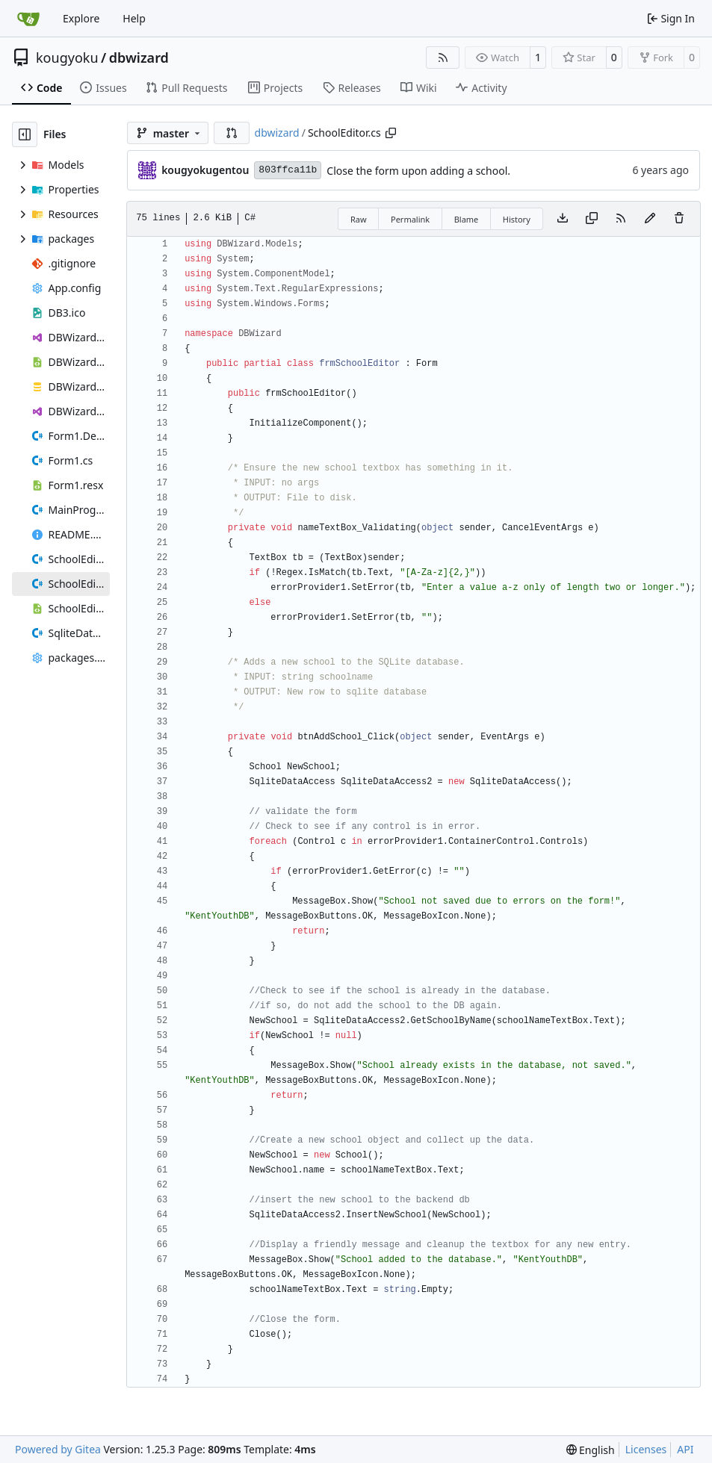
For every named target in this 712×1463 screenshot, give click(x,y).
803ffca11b (288, 170)
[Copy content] (592, 219)
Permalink (410, 219)
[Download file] (563, 219)
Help (134, 18)
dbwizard (139, 57)
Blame (466, 219)
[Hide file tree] (24, 134)
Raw (358, 219)
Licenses (646, 1449)
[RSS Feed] (443, 57)
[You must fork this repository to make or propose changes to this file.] (650, 219)
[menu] (590, 1450)
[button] (232, 133)
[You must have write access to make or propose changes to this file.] (679, 219)
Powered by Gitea (58, 1449)
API (685, 1449)
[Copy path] (391, 133)
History (516, 219)
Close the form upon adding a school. (418, 171)
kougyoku (67, 57)
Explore (81, 18)
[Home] (28, 18)
